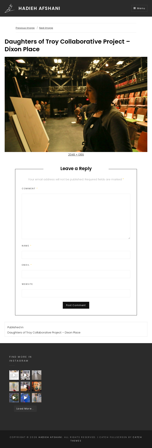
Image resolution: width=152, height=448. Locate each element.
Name (26, 245)
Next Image (46, 28)
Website (27, 284)
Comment (30, 188)
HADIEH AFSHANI (39, 8)
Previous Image (25, 28)
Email (27, 265)
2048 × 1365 (76, 154)
